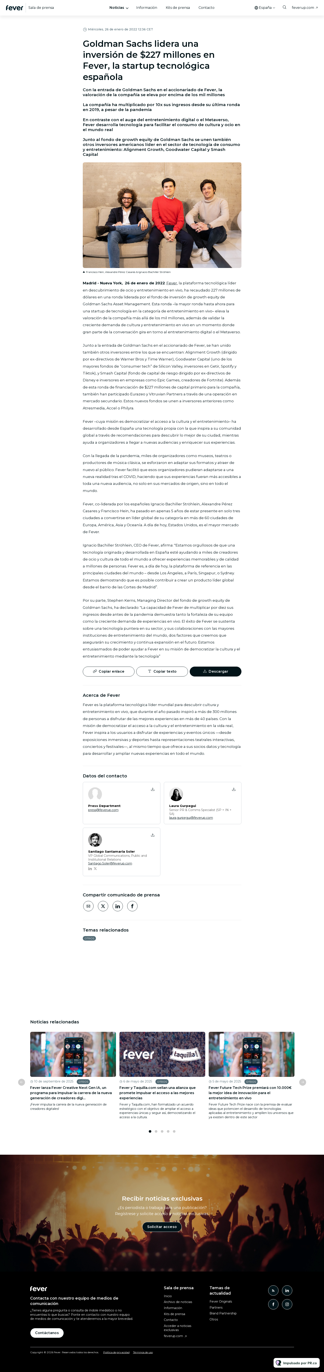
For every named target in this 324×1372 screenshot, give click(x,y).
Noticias (117, 8)
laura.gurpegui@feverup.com (191, 818)
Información (146, 8)
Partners (216, 1307)
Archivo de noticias (178, 1302)
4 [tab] (168, 1134)
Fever (171, 284)
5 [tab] (174, 1134)
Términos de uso (143, 1352)
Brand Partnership (223, 1313)
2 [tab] (156, 1134)
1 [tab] (150, 1134)
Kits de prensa (178, 8)
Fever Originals (221, 1301)
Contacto (206, 8)
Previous (21, 1085)
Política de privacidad (116, 1352)
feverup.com (303, 8)
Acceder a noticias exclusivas (177, 1328)
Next (302, 1085)
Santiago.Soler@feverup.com (110, 863)
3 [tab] (162, 1134)
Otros (89, 938)
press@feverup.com (103, 810)
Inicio (168, 1296)
